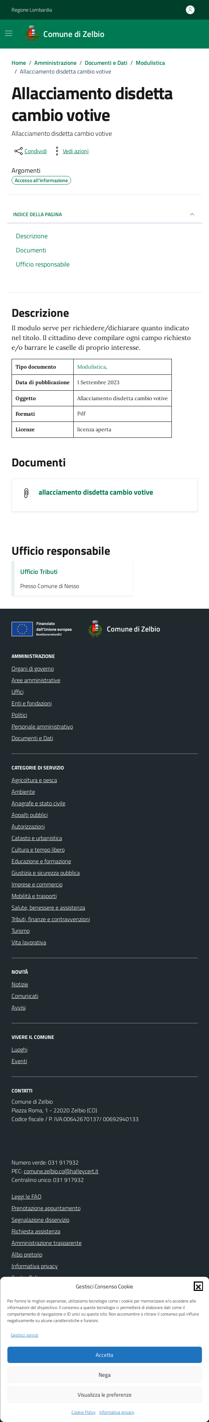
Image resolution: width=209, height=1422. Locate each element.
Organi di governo (33, 668)
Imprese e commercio (37, 884)
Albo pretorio (27, 1254)
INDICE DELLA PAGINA (104, 214)
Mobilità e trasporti (34, 896)
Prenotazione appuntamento (46, 1208)
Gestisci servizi (24, 1335)
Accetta (104, 1355)
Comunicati (25, 995)
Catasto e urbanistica (37, 838)
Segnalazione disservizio (40, 1219)
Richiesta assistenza (36, 1231)
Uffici (17, 691)
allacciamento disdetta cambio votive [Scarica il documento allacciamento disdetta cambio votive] (96, 492)
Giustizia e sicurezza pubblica (46, 872)
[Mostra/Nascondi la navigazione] (8, 33)
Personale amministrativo (42, 726)
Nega (105, 1375)
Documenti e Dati (32, 738)
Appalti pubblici (30, 814)
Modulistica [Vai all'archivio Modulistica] (91, 367)
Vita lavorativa (29, 942)
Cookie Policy (83, 1412)
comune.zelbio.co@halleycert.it (61, 1171)
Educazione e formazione (41, 861)
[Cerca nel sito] (188, 34)
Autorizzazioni (28, 826)
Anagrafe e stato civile (38, 803)
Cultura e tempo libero (38, 849)
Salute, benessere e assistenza (48, 907)
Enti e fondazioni (32, 703)
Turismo (21, 930)
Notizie (20, 984)
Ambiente (23, 791)
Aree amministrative (36, 680)
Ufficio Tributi (38, 571)
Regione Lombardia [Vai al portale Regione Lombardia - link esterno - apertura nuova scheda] (32, 9)
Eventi (19, 1061)
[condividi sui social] (30, 151)
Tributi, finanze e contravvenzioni (51, 919)
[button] (198, 1286)
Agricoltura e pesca (34, 780)
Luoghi (19, 1049)
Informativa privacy (116, 1412)
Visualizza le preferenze (105, 1394)
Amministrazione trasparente (47, 1242)
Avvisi (19, 1007)
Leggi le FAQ (27, 1196)
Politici (19, 714)
